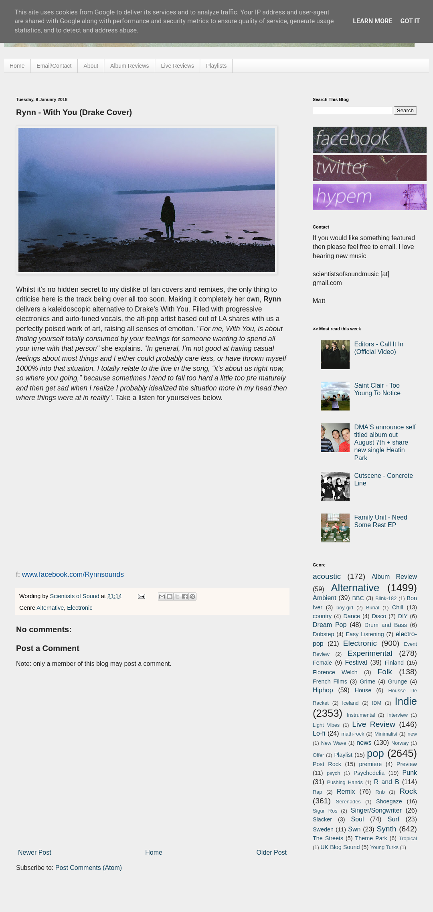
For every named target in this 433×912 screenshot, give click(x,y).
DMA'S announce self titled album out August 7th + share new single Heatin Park (384, 442)
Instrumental (361, 715)
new (412, 734)
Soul (357, 819)
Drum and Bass (385, 625)
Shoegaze (389, 801)
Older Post (271, 852)
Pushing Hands (344, 782)
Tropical (408, 838)
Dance (351, 616)
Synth (386, 829)
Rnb (379, 792)
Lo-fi (319, 733)
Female (322, 662)
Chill (397, 607)
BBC (358, 598)
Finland (394, 662)
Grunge (397, 681)
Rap (317, 792)
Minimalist (385, 734)
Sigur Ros (325, 811)
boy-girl (344, 608)
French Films (330, 681)
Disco (379, 616)
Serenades (348, 802)
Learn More (372, 21)
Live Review (373, 724)
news (363, 742)
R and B (386, 782)
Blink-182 (386, 598)
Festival (356, 662)
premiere (370, 764)
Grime (367, 681)
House (363, 690)
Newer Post (34, 852)
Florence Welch (335, 672)
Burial (372, 608)
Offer (318, 755)
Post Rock (327, 764)
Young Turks (384, 847)
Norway (400, 743)
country (322, 616)
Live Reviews (177, 66)
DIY (403, 616)
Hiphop (323, 690)
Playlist (343, 755)
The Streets (328, 838)
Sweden (323, 829)
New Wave (333, 743)
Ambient (324, 598)
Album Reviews (129, 66)
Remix (346, 791)
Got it (410, 21)
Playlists (216, 66)
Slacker (322, 819)
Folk (385, 671)
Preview (407, 764)
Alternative (50, 608)
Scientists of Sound (75, 596)
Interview (397, 715)
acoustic (327, 576)
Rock (408, 791)
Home (17, 66)
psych (333, 773)
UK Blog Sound (340, 847)
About (91, 66)
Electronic (79, 608)
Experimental (370, 653)
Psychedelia (369, 773)
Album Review (394, 576)
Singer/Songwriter (376, 810)
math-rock (352, 734)
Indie (406, 701)
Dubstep (323, 634)
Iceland (350, 703)
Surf (393, 819)
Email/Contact (53, 66)
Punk (410, 772)
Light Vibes (326, 725)
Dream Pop (329, 624)
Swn (354, 829)
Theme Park (371, 838)
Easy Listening (365, 634)
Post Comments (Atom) (88, 867)
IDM (376, 703)
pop (375, 753)
